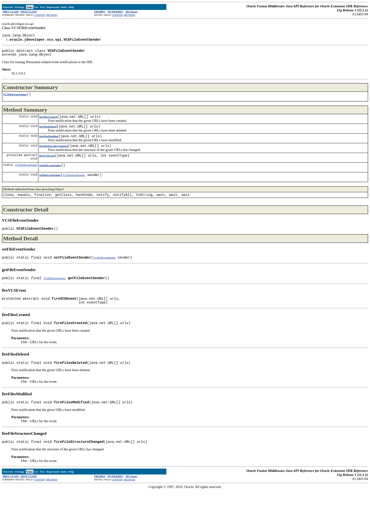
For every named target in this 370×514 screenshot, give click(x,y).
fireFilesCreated (48, 122)
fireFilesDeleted (48, 132)
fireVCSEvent (47, 164)
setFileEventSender (50, 186)
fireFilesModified (48, 143)
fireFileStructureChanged (53, 154)
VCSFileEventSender (15, 98)
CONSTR (39, 14)
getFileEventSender (50, 175)
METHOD (51, 14)
